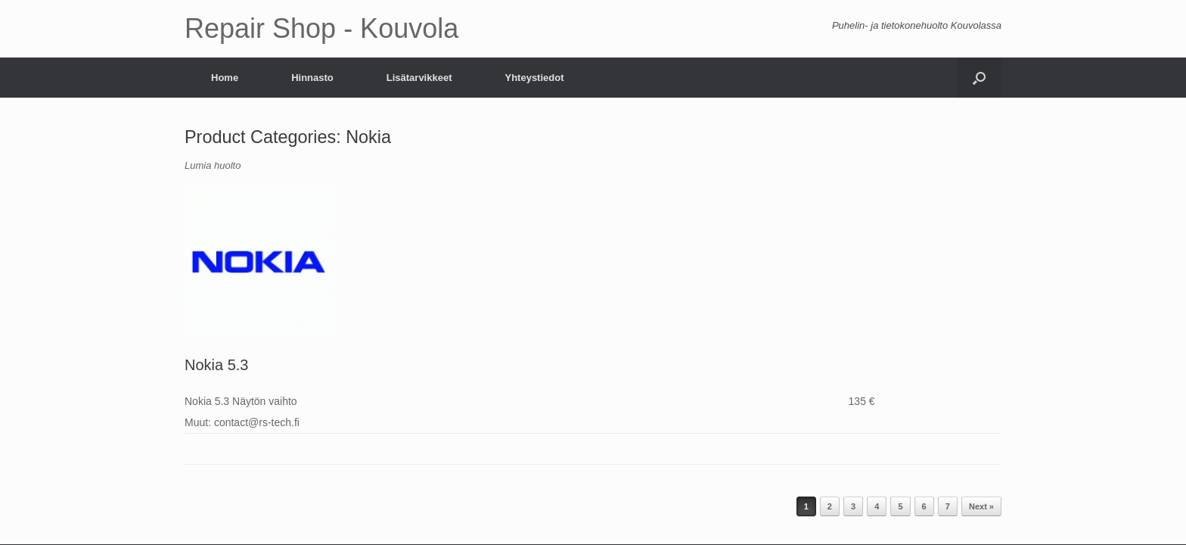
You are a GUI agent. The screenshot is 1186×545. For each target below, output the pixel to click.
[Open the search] (979, 78)
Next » (981, 506)
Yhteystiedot (534, 77)
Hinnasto (312, 77)
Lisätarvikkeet (419, 77)
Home (224, 77)
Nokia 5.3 (217, 365)
